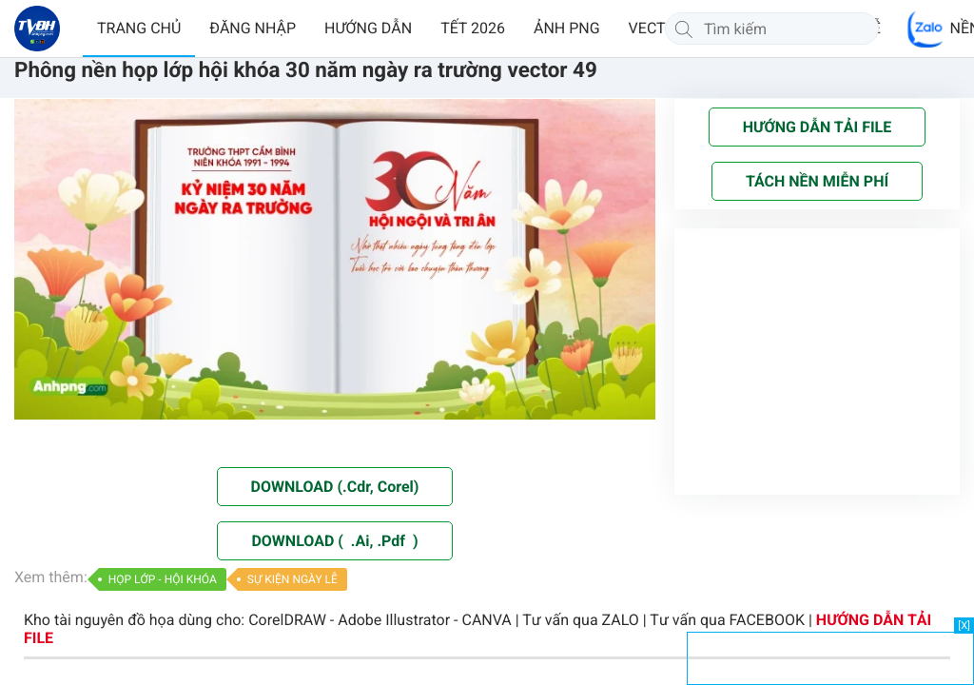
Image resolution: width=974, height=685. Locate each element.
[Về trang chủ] (37, 28)
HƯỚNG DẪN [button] (368, 28)
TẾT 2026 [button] (472, 28)
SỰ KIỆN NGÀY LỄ (292, 579)
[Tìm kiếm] (684, 28)
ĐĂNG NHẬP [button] (252, 28)
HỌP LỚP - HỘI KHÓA (162, 579)
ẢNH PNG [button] (567, 28)
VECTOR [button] (657, 28)
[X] (964, 625)
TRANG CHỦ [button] (139, 28)
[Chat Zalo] (926, 29)
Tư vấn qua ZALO (580, 620)
